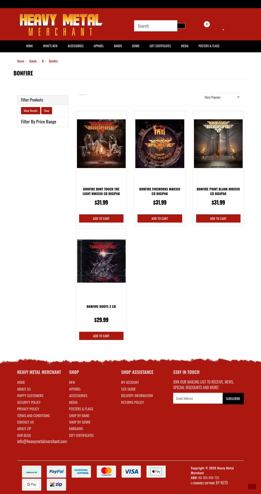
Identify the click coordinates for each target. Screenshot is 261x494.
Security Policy (29, 402)
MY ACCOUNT (130, 382)
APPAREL (75, 389)
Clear (46, 110)
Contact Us (25, 422)
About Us (24, 389)
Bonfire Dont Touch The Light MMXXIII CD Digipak (101, 191)
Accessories (76, 45)
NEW (72, 382)
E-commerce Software (203, 483)
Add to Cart (101, 218)
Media (184, 45)
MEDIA (73, 402)
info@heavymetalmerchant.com (42, 441)
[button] (252, 486)
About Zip (24, 428)
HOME (29, 45)
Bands (118, 45)
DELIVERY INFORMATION (137, 395)
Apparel (99, 45)
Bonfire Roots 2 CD (101, 306)
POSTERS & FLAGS (81, 408)
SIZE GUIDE (128, 389)
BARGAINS (76, 428)
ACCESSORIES (78, 395)
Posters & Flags (209, 45)
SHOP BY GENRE (80, 422)
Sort (194, 96)
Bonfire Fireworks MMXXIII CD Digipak (159, 191)
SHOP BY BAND (79, 415)
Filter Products (32, 100)
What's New (50, 45)
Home (20, 60)
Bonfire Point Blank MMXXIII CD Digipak (218, 191)
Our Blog (24, 435)
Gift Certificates (160, 45)
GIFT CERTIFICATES (81, 435)
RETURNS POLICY (132, 402)
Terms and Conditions (33, 415)
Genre (135, 45)
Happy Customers (30, 395)
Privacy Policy (28, 408)
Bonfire (53, 60)
